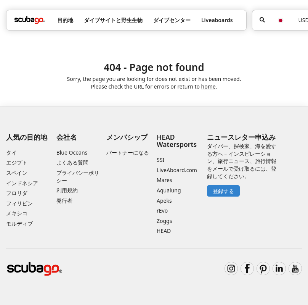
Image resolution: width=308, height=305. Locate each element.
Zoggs (164, 220)
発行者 (64, 200)
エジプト (16, 162)
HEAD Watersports (177, 140)
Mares (164, 180)
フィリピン (19, 203)
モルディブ (19, 223)
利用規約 (67, 190)
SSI (160, 159)
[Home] (29, 20)
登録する (223, 191)
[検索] (261, 20)
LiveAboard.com (177, 170)
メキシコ (16, 213)
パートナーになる (127, 152)
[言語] (280, 20)
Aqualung (169, 190)
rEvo (162, 210)
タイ (11, 152)
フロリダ (16, 193)
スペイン (16, 172)
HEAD (164, 230)
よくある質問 (72, 162)
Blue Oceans (72, 152)
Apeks (164, 200)
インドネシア (22, 183)
